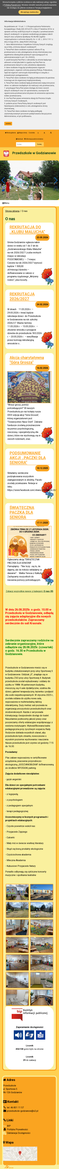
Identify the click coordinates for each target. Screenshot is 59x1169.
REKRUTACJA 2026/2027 (22, 296)
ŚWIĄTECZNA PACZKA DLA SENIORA (22, 512)
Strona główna (10, 133)
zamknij (8, 123)
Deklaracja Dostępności (16, 1133)
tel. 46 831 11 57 (13, 1107)
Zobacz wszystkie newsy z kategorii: (29, 591)
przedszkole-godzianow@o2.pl (20, 1111)
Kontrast (19, 139)
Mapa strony (22, 133)
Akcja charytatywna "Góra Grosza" (27, 360)
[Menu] (29, 203)
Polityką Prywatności (12, 5)
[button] (3, 180)
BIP (7, 1126)
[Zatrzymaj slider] (29, 197)
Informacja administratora (33, 139)
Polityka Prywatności (15, 1129)
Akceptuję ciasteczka (29, 12)
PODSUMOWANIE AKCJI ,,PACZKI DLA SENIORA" (28, 458)
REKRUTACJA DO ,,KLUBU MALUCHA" (27, 229)
